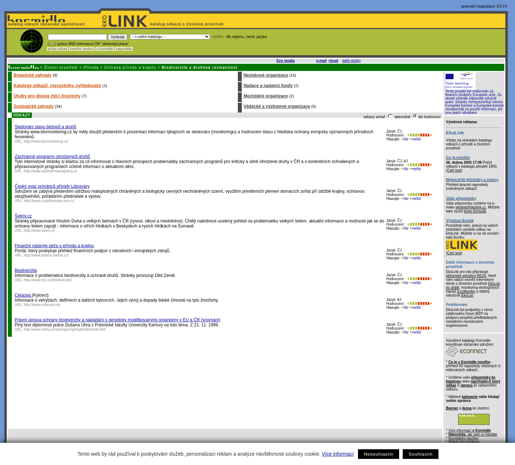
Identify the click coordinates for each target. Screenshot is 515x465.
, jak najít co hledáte (472, 434)
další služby (351, 61)
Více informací (338, 454)
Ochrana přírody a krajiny (130, 67)
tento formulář (475, 211)
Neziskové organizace (266, 75)
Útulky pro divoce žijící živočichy (47, 96)
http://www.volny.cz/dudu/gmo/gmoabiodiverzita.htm (65, 329)
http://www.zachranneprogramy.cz (51, 171)
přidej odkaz (57, 49)
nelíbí (415, 139)
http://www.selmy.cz (39, 230)
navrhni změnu (81, 49)
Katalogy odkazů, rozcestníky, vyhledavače (57, 85)
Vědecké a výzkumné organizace (277, 106)
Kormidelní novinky (463, 438)
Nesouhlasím (378, 454)
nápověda (124, 49)
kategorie (469, 397)
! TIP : (51, 44)
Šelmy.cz (23, 216)
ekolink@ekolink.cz (471, 207)
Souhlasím (420, 454)
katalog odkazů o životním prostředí (187, 24)
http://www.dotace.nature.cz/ (46, 255)
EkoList (467, 295)
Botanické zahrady (33, 75)
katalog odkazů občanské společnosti (46, 24)
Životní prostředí (61, 67)
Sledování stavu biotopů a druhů (45, 126)
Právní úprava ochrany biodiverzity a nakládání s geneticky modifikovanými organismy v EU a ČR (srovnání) (117, 319)
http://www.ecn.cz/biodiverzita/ (48, 280)
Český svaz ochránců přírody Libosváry (52, 186)
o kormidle (104, 49)
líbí (404, 139)
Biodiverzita (26, 270)
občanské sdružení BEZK (466, 276)
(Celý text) (454, 170)
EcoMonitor (466, 291)
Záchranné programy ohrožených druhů (52, 156)
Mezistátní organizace (266, 96)
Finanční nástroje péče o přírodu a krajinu (54, 245)
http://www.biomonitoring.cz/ (46, 141)
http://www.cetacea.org (42, 305)
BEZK (502, 6)
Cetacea (23, 295)
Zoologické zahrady (34, 106)
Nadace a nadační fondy (268, 85)
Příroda (91, 67)
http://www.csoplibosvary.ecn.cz (49, 201)
